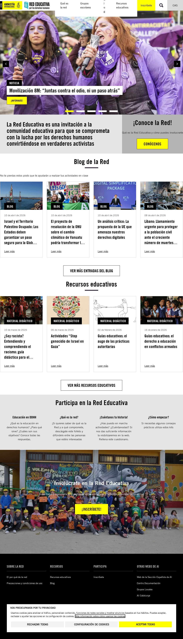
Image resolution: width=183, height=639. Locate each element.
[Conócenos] (152, 144)
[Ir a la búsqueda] (161, 5)
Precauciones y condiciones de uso (24, 583)
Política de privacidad (65, 618)
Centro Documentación (148, 583)
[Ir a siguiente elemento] (177, 64)
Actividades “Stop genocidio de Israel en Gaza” (67, 341)
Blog (52, 583)
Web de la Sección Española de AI (154, 577)
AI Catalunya (143, 595)
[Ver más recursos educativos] (91, 385)
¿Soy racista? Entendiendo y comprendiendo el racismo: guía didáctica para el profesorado (17, 349)
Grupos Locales (144, 589)
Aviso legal (12, 618)
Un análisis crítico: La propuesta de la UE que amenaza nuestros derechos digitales (115, 229)
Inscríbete (146, 5)
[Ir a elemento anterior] (6, 64)
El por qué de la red (17, 577)
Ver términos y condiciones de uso (93, 630)
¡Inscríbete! (91, 509)
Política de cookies (35, 618)
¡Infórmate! (17, 100)
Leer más (9, 251)
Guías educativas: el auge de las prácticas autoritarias (113, 341)
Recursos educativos (60, 577)
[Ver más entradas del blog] (91, 270)
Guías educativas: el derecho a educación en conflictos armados (160, 341)
